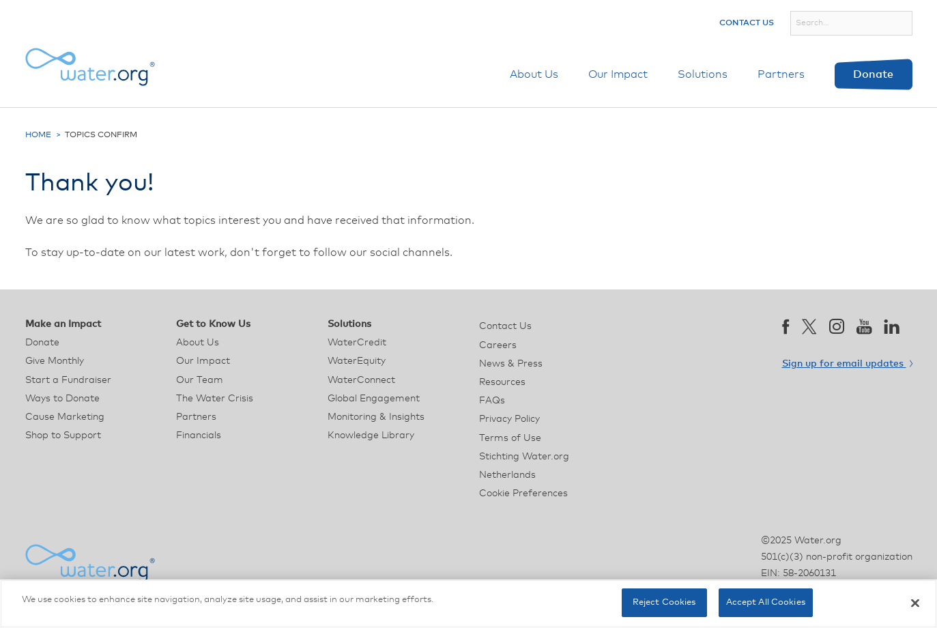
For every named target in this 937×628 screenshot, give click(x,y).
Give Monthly (54, 361)
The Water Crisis (214, 398)
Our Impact (618, 74)
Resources (502, 382)
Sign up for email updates (847, 364)
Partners (781, 74)
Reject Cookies (664, 602)
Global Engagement (374, 398)
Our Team (199, 380)
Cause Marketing (64, 417)
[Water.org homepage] (90, 67)
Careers (498, 345)
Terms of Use (510, 438)
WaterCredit (357, 342)
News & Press (511, 364)
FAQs (492, 400)
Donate (873, 74)
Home (38, 135)
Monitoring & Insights (376, 417)
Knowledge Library (371, 435)
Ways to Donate (62, 398)
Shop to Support (63, 435)
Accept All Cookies (765, 602)
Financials (198, 435)
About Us (534, 74)
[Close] (915, 603)
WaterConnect (361, 380)
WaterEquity (357, 361)
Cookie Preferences (523, 493)
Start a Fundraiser (68, 380)
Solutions (702, 74)
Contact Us (746, 23)
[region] (468, 604)
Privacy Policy (509, 419)
